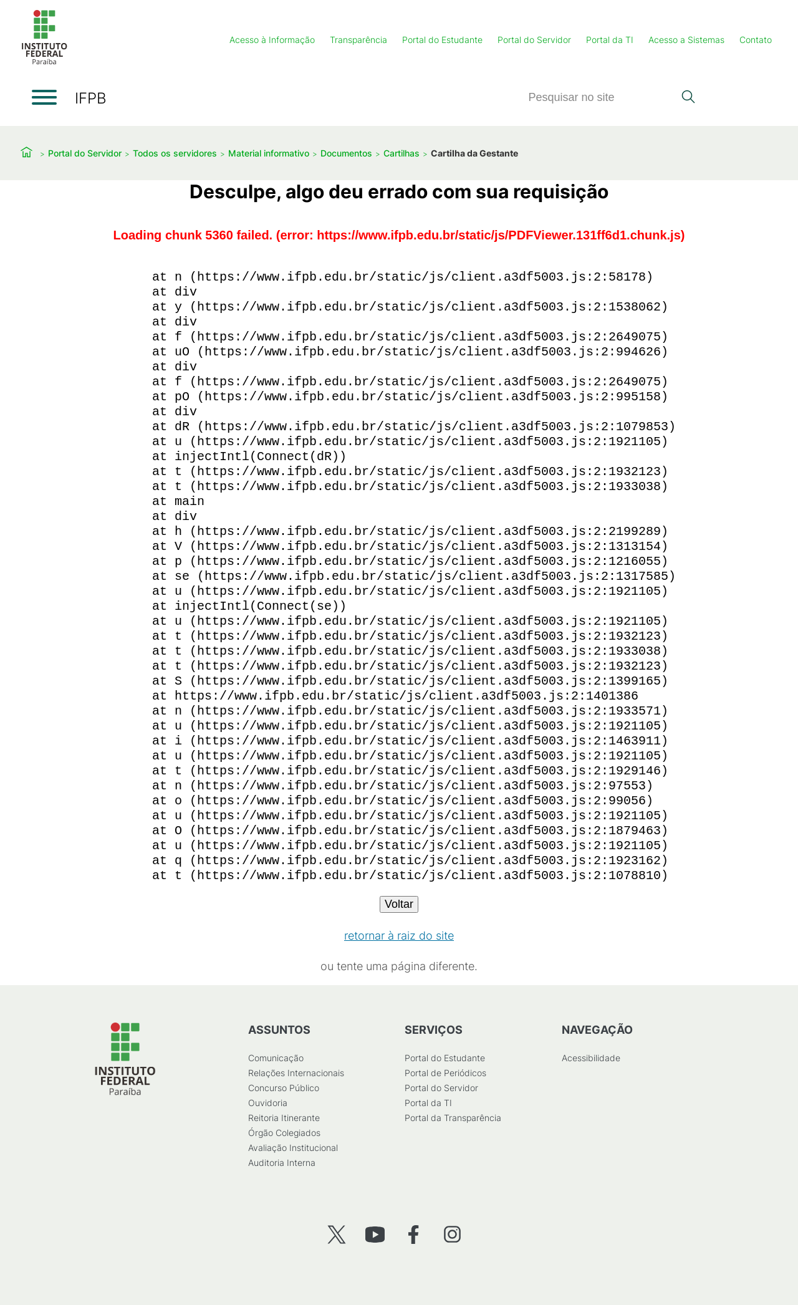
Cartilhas (401, 153)
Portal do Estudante (442, 39)
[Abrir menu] (44, 97)
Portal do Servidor (534, 39)
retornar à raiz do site (399, 935)
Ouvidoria (267, 1102)
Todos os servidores (175, 153)
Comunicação (276, 1057)
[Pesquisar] (601, 97)
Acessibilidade (591, 1057)
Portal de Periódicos (445, 1072)
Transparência (358, 39)
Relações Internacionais (296, 1072)
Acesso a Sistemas (686, 39)
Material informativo (268, 153)
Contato (755, 39)
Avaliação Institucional (293, 1147)
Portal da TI (609, 39)
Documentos (346, 153)
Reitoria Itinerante (284, 1117)
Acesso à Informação (272, 39)
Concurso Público (283, 1087)
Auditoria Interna (281, 1162)
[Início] (44, 62)
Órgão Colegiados (284, 1132)
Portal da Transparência (453, 1117)
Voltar (399, 904)
